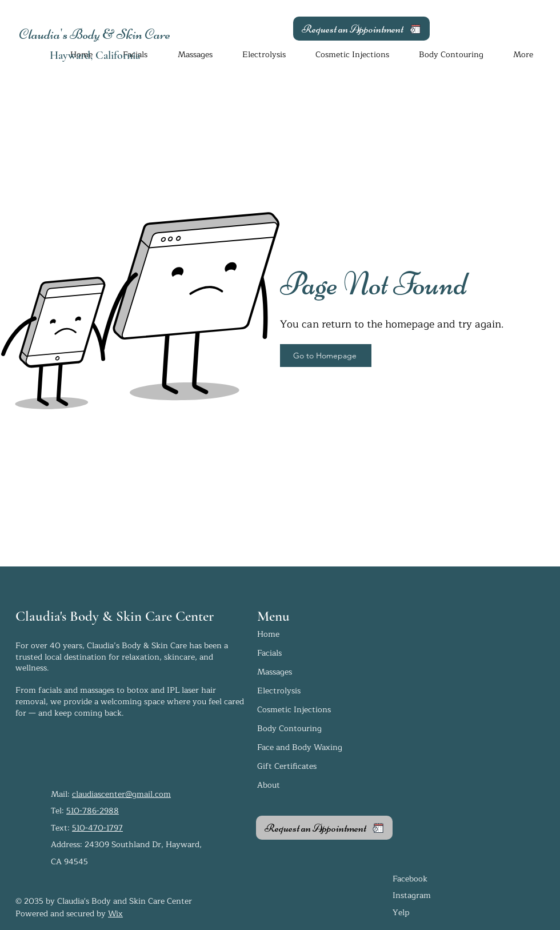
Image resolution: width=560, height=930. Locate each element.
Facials (269, 653)
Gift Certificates (287, 766)
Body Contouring (289, 728)
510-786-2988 (92, 810)
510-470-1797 (97, 828)
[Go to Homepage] (325, 355)
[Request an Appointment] (361, 29)
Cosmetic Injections (294, 709)
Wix (115, 913)
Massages (274, 671)
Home (268, 634)
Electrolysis (279, 690)
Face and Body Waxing (299, 747)
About (268, 785)
